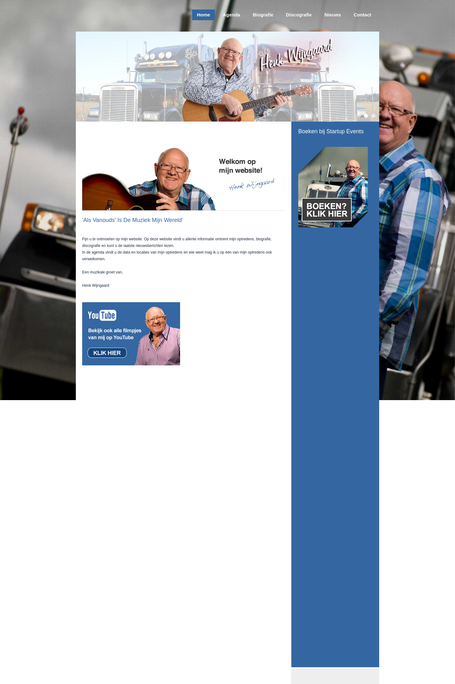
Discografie (299, 14)
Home (203, 14)
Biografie (263, 14)
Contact (362, 14)
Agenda (231, 14)
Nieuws (333, 14)
